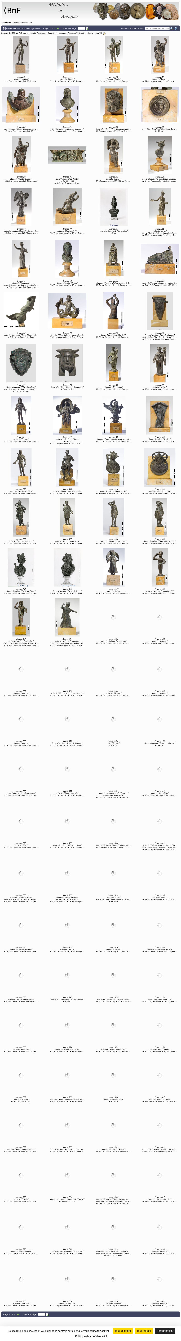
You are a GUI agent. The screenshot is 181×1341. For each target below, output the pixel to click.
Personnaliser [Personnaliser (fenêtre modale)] (165, 1330)
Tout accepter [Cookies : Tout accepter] (122, 1330)
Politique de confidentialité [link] (91, 1336)
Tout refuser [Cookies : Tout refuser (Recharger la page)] (143, 1330)
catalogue (6, 23)
